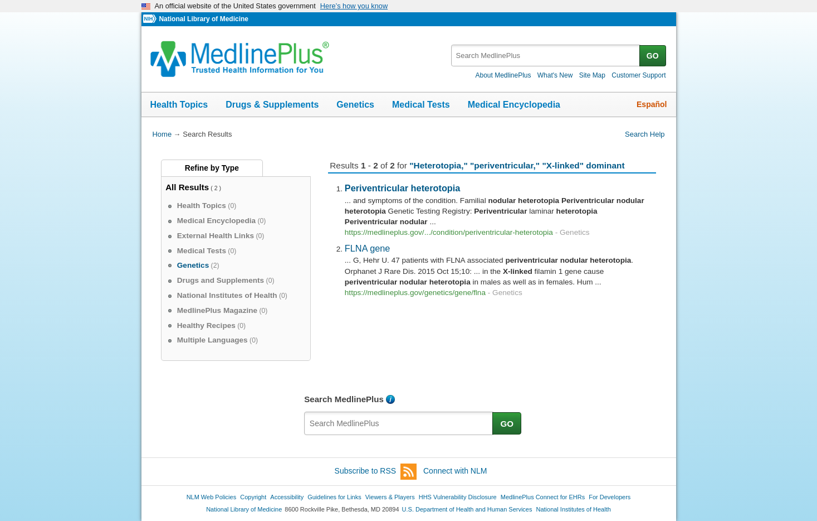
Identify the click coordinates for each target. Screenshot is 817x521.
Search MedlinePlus (344, 399)
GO (653, 55)
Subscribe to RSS (376, 472)
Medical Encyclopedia (514, 104)
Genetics (355, 104)
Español (652, 104)
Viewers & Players (390, 497)
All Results (187, 187)
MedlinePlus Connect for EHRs (543, 497)
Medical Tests (421, 104)
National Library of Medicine (203, 19)
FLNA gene (367, 248)
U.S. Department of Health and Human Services (467, 509)
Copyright (253, 497)
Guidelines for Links (334, 497)
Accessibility (287, 497)
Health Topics (179, 104)
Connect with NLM (455, 470)
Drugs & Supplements (272, 104)
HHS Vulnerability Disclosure (458, 497)
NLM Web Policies (212, 497)
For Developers (609, 497)
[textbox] (546, 55)
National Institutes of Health (573, 509)
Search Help (644, 134)
